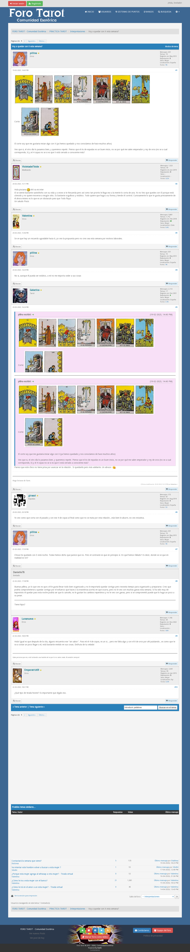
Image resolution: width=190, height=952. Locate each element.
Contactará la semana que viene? (27, 861)
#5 (176, 307)
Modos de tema (171, 47)
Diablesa (174, 861)
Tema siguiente (36, 707)
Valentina (15, 877)
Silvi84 (14, 870)
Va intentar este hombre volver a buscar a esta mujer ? (36, 867)
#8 (176, 581)
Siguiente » (32, 41)
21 (116, 880)
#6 (176, 512)
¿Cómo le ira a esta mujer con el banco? (30, 880)
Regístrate (35, 3)
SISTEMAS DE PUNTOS (128, 12)
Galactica (173, 484)
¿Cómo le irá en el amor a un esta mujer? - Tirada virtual (37, 887)
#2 (176, 184)
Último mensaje (161, 861)
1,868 (166, 630)
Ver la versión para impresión (26, 896)
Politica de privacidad (153, 936)
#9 (176, 636)
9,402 (167, 227)
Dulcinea (15, 863)
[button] (178, 11)
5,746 (167, 302)
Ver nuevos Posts (37, 933)
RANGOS (149, 12)
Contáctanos (142, 930)
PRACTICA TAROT (58, 31)
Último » (42, 41)
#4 (176, 270)
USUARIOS (104, 12)
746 (166, 65)
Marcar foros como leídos (95, 937)
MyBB (99, 948)
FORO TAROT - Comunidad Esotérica (29, 31)
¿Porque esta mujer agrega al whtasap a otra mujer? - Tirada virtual (42, 874)
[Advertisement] (95, 762)
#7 (176, 549)
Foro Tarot (80, 946)
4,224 (167, 178)
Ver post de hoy (37, 938)
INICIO (89, 12)
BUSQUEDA (164, 12)
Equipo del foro (162, 930)
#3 (176, 233)
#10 (176, 687)
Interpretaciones (77, 31)
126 (166, 507)
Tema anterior (20, 707)
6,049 (167, 681)
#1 (176, 70)
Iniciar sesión (17, 3)
